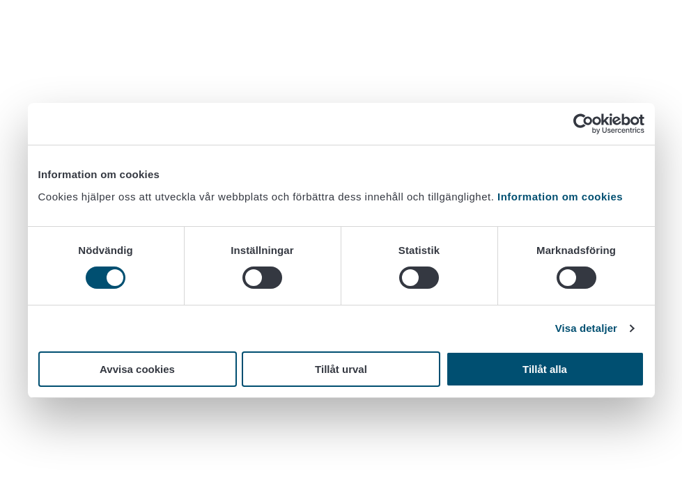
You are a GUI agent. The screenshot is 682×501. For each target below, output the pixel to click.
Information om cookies (560, 196)
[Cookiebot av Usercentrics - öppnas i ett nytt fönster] (583, 123)
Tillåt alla (544, 369)
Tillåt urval (341, 369)
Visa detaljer (586, 328)
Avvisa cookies (137, 369)
